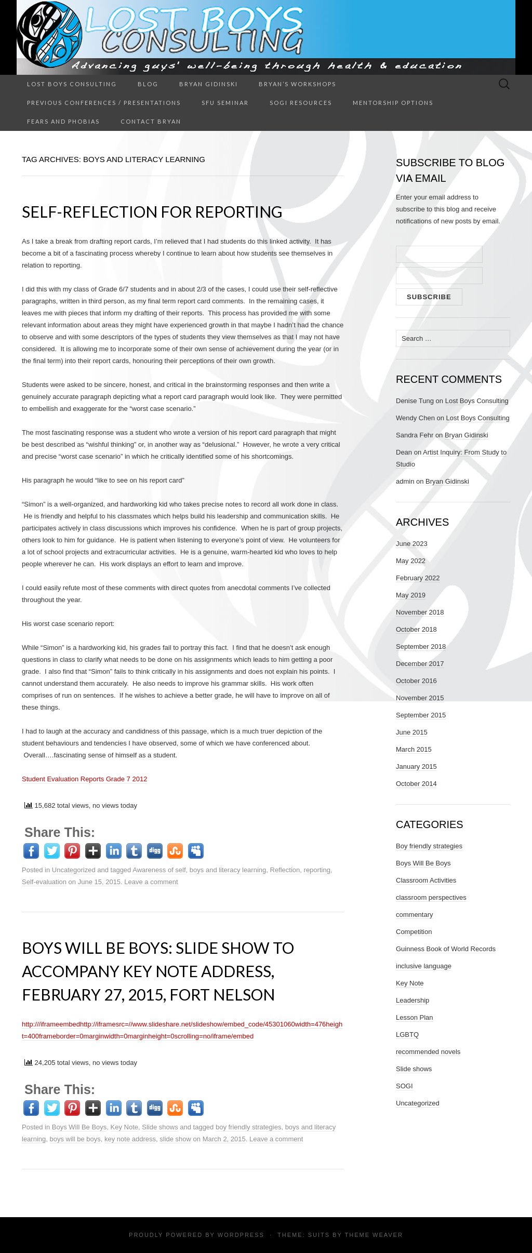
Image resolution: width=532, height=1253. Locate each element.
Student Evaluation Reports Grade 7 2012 (84, 779)
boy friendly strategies (248, 1127)
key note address (130, 1139)
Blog (148, 84)
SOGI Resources (301, 102)
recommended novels (428, 1052)
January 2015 (416, 766)
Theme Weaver (373, 1235)
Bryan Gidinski (208, 84)
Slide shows (160, 1127)
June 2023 (412, 544)
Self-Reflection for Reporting (152, 211)
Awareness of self (158, 870)
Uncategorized (74, 870)
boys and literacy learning (228, 870)
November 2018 (420, 612)
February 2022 (418, 578)
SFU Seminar (225, 102)
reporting (317, 870)
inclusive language (423, 966)
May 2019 (410, 595)
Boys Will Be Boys (79, 1127)
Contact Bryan (151, 121)
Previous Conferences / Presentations (104, 102)
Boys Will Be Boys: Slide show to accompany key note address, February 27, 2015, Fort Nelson (158, 971)
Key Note (124, 1127)
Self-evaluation (44, 882)
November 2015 (420, 698)
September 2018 (421, 646)
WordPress (241, 1235)
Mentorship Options (393, 102)
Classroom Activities (426, 880)
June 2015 (412, 732)
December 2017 (420, 664)
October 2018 (416, 629)
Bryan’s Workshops (297, 84)
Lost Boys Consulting (72, 84)
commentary (414, 914)
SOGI (404, 1086)
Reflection (285, 870)
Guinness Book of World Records (446, 949)
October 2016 (416, 681)
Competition (414, 932)
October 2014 (416, 784)
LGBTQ (407, 1034)
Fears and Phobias (63, 121)
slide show (175, 1139)
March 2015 (414, 749)
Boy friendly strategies (429, 846)
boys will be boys (75, 1139)
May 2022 (410, 561)
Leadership (412, 1000)
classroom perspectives (431, 897)
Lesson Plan (414, 1017)
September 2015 (421, 715)
